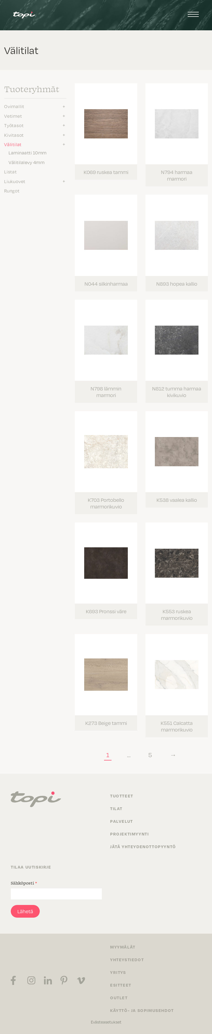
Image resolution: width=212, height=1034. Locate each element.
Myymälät (123, 946)
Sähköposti (24, 883)
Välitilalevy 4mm (26, 162)
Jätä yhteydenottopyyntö (143, 846)
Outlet (119, 997)
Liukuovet (14, 181)
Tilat (116, 808)
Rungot (12, 191)
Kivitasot (14, 135)
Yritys (118, 972)
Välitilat (13, 144)
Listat (10, 172)
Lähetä (25, 911)
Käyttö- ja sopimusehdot (142, 1010)
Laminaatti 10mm (28, 153)
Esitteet (120, 984)
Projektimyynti (129, 833)
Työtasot (13, 125)
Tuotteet (121, 795)
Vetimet (13, 116)
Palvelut (121, 821)
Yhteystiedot (127, 959)
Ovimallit (14, 106)
